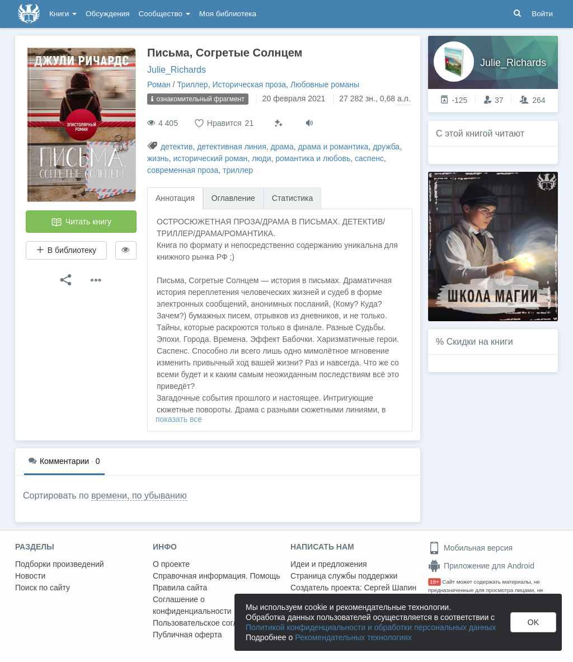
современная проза (182, 170)
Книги (63, 14)
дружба (386, 146)
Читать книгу (81, 222)
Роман (159, 84)
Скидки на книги (480, 341)
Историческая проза (249, 84)
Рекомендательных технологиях (353, 637)
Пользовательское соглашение (209, 622)
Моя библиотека (227, 14)
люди (261, 158)
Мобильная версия (470, 548)
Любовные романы (324, 84)
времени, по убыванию (139, 495)
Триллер (192, 84)
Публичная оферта (187, 634)
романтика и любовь (312, 158)
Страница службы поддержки (343, 575)
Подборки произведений (59, 564)
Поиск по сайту (42, 587)
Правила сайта (180, 587)
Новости (30, 575)
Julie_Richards (176, 69)
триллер (238, 170)
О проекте (171, 564)
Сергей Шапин (390, 587)
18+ (434, 582)
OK (533, 622)
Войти (542, 14)
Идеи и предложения (328, 564)
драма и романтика (333, 146)
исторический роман (210, 158)
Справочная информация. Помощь (216, 575)
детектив (176, 146)
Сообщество (164, 14)
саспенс (369, 158)
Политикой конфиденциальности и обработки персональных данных (371, 627)
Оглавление (233, 198)
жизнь (158, 158)
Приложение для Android (481, 566)
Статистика (292, 198)
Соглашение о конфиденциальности (192, 605)
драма (282, 146)
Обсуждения (107, 14)
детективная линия (231, 146)
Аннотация (175, 198)
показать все (179, 419)
